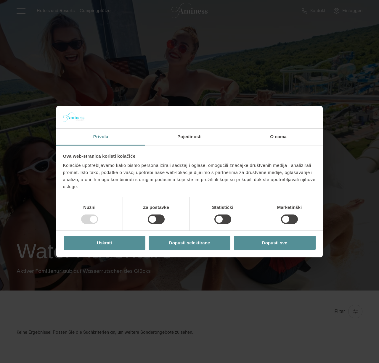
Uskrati (104, 242)
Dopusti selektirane (189, 242)
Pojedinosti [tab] (189, 136)
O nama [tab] (278, 136)
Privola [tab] (100, 136)
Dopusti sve (274, 242)
